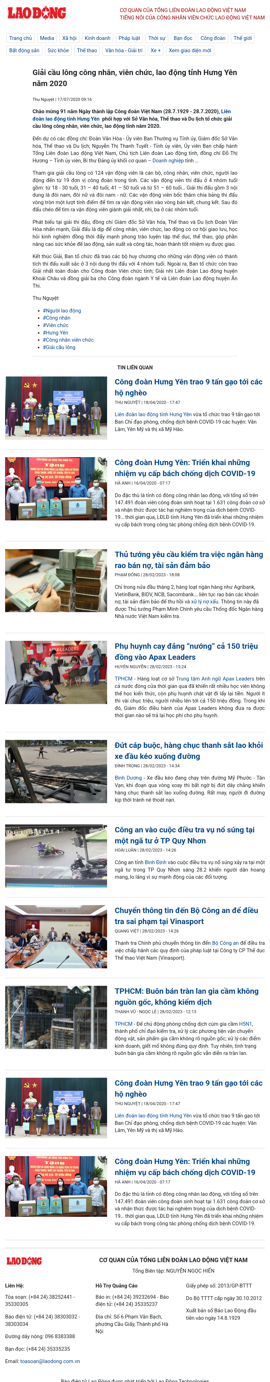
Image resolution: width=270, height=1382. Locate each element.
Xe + (156, 50)
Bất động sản (24, 50)
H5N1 (245, 1024)
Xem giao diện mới (190, 50)
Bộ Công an (225, 943)
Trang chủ (20, 38)
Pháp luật (129, 38)
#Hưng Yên (55, 333)
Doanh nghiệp (168, 161)
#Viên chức (56, 325)
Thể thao (87, 50)
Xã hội (69, 38)
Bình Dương (128, 778)
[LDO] (56, 409)
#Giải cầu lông (59, 347)
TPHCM (123, 679)
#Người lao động (62, 311)
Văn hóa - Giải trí (123, 50)
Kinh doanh (97, 38)
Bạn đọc (183, 38)
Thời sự (156, 38)
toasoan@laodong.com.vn (50, 1361)
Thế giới (243, 38)
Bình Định (156, 862)
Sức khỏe (58, 50)
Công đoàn (213, 38)
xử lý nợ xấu (204, 602)
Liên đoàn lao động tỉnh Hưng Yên (153, 414)
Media (47, 38)
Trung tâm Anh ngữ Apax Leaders (215, 679)
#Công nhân (56, 318)
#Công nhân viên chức (68, 340)
